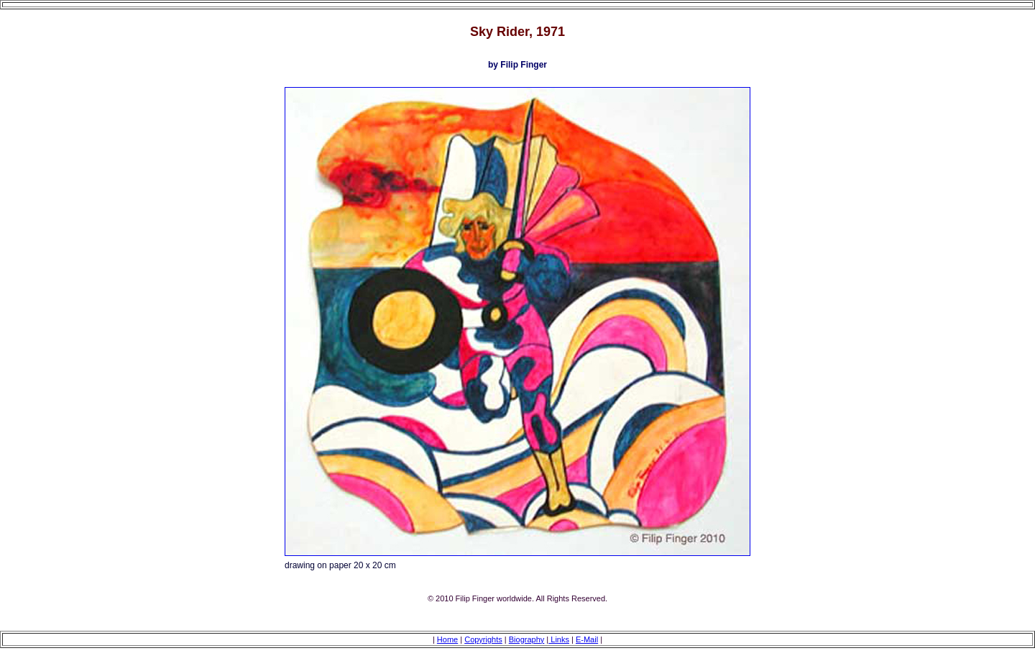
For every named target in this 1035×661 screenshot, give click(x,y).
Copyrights (483, 639)
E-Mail (587, 639)
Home (447, 639)
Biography (527, 639)
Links (558, 639)
